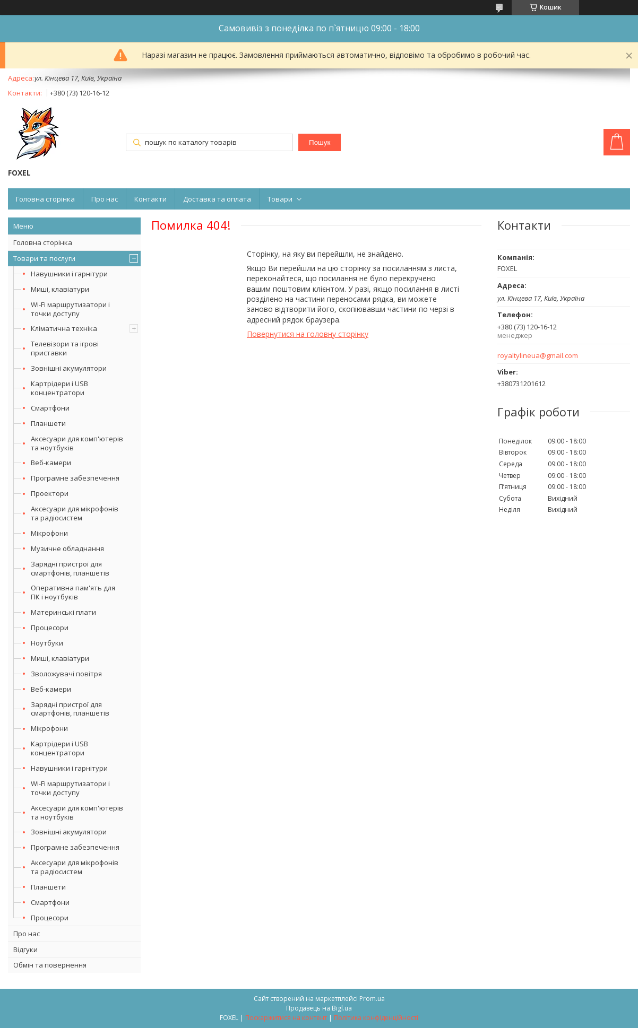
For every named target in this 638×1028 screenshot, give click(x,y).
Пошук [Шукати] (319, 142)
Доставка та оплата (217, 199)
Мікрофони (49, 533)
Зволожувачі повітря (66, 673)
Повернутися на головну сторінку (307, 334)
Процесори (49, 627)
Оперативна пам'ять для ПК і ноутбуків (73, 592)
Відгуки (25, 949)
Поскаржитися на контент (286, 1017)
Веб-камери (51, 462)
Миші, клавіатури (60, 289)
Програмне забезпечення (75, 478)
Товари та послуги (44, 258)
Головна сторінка (45, 199)
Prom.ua (372, 998)
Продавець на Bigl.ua (319, 1008)
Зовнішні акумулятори (69, 368)
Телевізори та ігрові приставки (65, 348)
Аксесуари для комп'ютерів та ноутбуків (77, 443)
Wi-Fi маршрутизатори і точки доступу (70, 309)
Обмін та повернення (50, 965)
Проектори (49, 493)
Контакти (150, 199)
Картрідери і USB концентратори (59, 388)
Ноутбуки (47, 643)
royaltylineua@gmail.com (537, 355)
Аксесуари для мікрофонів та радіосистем (74, 513)
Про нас (104, 199)
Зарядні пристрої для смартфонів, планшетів (70, 568)
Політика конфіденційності (376, 1017)
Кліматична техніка (64, 328)
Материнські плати (63, 612)
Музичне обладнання (67, 548)
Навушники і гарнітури (69, 273)
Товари (280, 199)
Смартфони (50, 408)
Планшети (48, 423)
